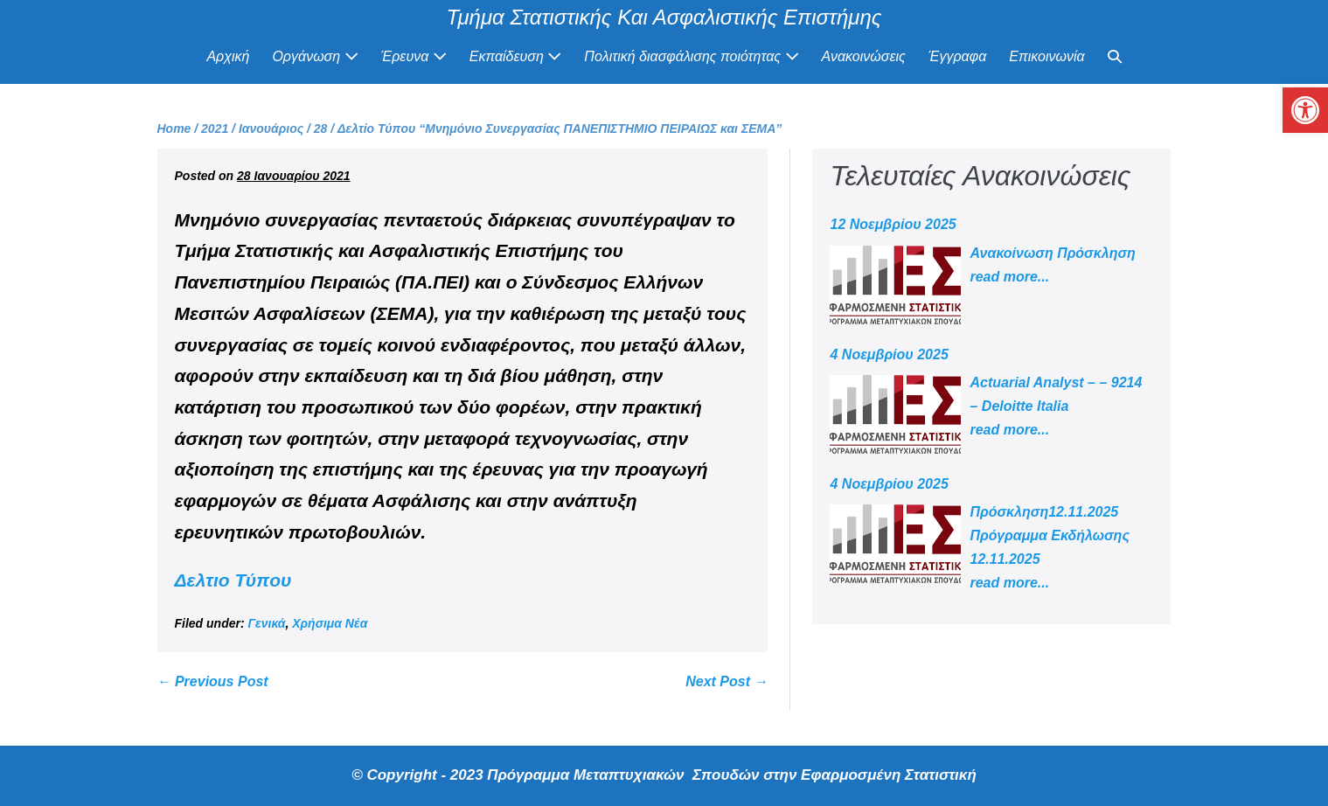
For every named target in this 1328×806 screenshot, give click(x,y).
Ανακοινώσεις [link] (864, 56)
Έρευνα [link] (414, 56)
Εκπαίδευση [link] (515, 56)
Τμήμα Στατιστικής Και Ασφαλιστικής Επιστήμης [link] (664, 17)
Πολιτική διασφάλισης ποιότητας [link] (691, 56)
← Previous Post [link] (212, 681)
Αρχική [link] (227, 56)
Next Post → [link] (726, 681)
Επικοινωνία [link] (1046, 56)
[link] (1305, 110)
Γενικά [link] (267, 623)
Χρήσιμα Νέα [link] (329, 623)
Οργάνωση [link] (315, 56)
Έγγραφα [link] (957, 56)
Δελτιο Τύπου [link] (233, 580)
